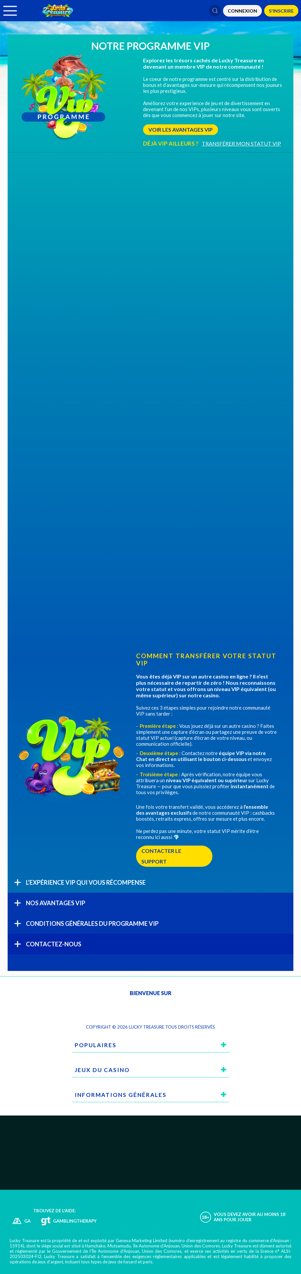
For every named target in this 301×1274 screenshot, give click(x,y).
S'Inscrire (281, 11)
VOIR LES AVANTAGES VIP (180, 129)
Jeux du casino (102, 1069)
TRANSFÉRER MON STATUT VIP (241, 143)
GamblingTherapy (75, 1221)
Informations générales (121, 1094)
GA (27, 1221)
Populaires (95, 1045)
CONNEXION (242, 11)
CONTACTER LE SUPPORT (161, 856)
